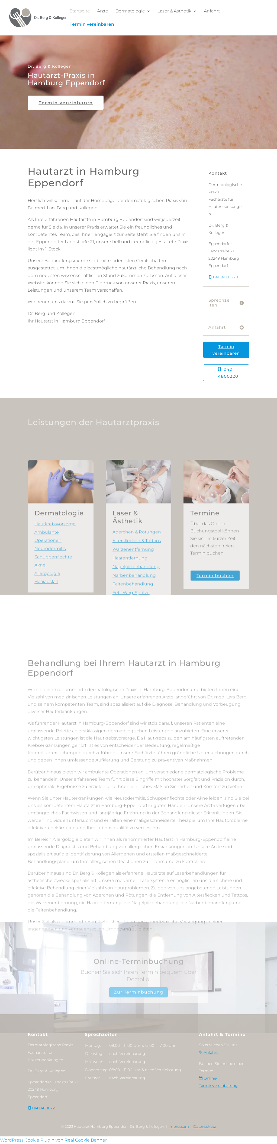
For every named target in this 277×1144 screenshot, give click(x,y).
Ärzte (102, 11)
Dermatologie (130, 11)
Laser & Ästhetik (174, 11)
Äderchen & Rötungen (136, 580)
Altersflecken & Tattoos (136, 588)
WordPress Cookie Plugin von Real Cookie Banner (53, 1140)
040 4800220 (223, 287)
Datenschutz (204, 1126)
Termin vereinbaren (92, 24)
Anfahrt (212, 11)
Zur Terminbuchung (138, 1007)
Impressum (179, 1126)
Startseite (80, 11)
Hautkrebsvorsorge (55, 572)
